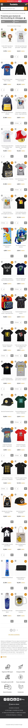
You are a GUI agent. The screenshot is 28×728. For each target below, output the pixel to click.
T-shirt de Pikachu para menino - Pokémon (7, 345)
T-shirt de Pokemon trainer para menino (21, 179)
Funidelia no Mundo (14, 708)
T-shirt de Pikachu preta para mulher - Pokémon (21, 213)
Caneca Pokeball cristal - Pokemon (21, 611)
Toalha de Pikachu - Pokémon (7, 246)
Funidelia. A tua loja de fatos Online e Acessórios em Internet (13, 4)
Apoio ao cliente (14, 704)
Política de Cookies (21, 712)
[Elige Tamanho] (16, 56)
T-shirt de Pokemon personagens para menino (7, 213)
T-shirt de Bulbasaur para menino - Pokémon (20, 412)
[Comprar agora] (12, 56)
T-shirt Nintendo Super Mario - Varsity (7, 80)
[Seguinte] (17, 630)
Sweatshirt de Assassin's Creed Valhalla (20, 80)
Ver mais (4, 657)
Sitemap (20, 715)
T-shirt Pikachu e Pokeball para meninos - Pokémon (21, 379)
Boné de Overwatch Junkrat (7, 411)
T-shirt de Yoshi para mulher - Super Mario (7, 445)
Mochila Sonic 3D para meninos (21, 246)
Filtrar (3, 21)
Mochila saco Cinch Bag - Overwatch (7, 512)
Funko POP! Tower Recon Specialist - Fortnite (7, 46)
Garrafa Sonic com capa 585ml (7, 611)
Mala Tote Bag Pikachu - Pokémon (21, 545)
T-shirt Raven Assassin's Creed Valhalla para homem (7, 279)
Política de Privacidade (9, 712)
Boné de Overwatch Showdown (20, 512)
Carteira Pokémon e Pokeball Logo (20, 578)
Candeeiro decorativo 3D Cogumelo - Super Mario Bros (20, 147)
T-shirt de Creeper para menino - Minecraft (21, 279)
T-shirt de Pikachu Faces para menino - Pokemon (7, 478)
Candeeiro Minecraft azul (7, 577)
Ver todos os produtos (14, 634)
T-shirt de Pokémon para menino (20, 312)
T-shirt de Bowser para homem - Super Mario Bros (7, 379)
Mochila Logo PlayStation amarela (7, 113)
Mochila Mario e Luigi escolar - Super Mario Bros (7, 312)
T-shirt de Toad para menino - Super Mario (21, 445)
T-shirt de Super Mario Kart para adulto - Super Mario (21, 46)
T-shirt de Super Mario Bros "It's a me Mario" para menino (21, 346)
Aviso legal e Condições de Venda (14, 710)
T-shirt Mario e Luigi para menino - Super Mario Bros (21, 113)
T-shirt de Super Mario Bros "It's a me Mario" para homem (7, 147)
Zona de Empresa (11, 715)
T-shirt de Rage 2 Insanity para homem (7, 545)
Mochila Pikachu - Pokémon (7, 179)
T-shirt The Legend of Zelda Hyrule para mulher (21, 478)
